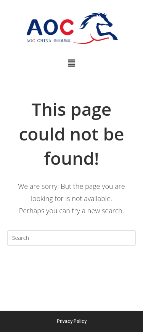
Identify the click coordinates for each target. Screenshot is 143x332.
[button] (71, 63)
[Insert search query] (71, 238)
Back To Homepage (71, 268)
